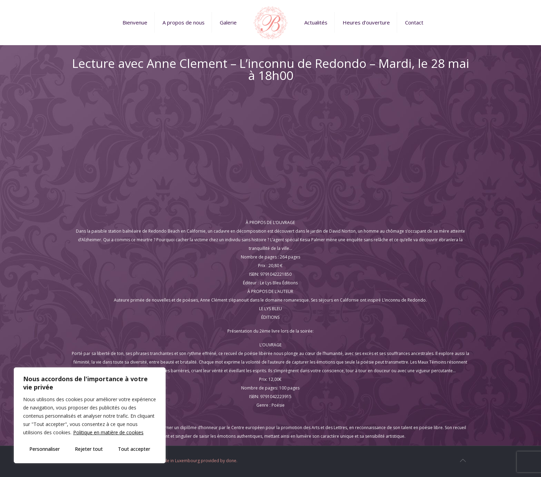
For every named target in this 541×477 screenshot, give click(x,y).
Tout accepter (134, 449)
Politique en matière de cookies (108, 432)
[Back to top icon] (462, 460)
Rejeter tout (89, 449)
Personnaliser (44, 449)
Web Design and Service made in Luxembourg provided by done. (173, 461)
